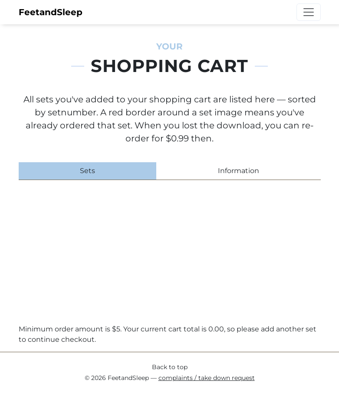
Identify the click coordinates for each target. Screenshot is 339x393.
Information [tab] (238, 171)
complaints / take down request (206, 378)
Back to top (170, 367)
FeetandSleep (50, 12)
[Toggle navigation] (308, 12)
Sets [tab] (87, 171)
